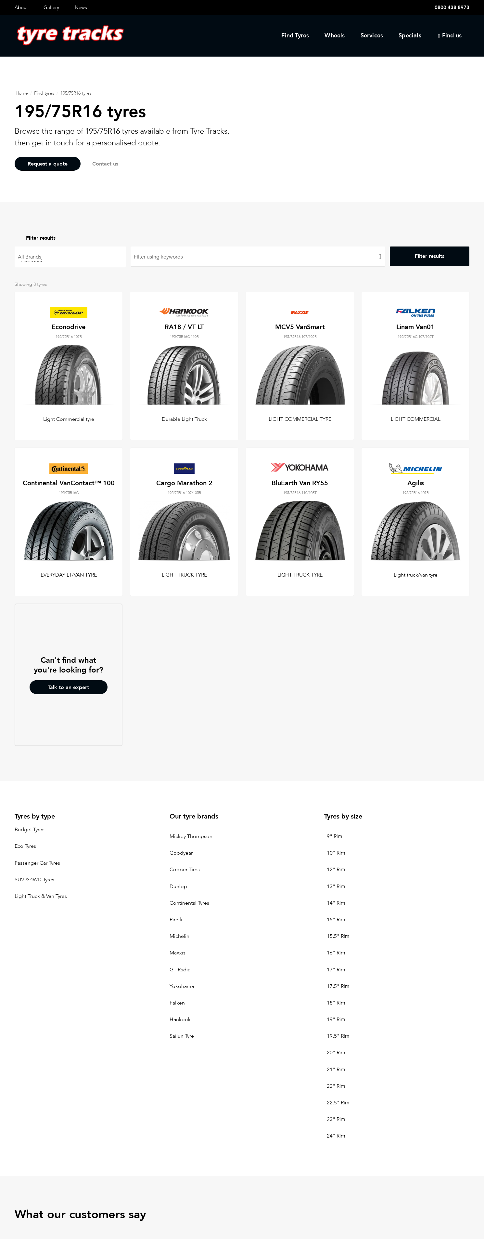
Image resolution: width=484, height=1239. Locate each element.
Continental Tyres (189, 903)
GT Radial (181, 969)
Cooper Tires (185, 869)
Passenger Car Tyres (37, 863)
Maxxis (177, 953)
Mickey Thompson (191, 836)
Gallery (51, 7)
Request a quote (48, 163)
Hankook (70, 259)
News (81, 7)
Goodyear (181, 853)
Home (22, 93)
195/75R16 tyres (76, 93)
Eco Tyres (25, 846)
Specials (410, 36)
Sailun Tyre (182, 1036)
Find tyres (44, 93)
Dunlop (178, 886)
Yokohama (182, 986)
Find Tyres (295, 36)
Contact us (107, 163)
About (21, 7)
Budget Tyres (30, 829)
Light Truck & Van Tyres (41, 896)
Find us (452, 36)
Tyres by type (35, 816)
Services (372, 36)
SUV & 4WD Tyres (34, 879)
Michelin (179, 936)
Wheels (335, 36)
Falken (177, 1002)
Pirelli (176, 919)
